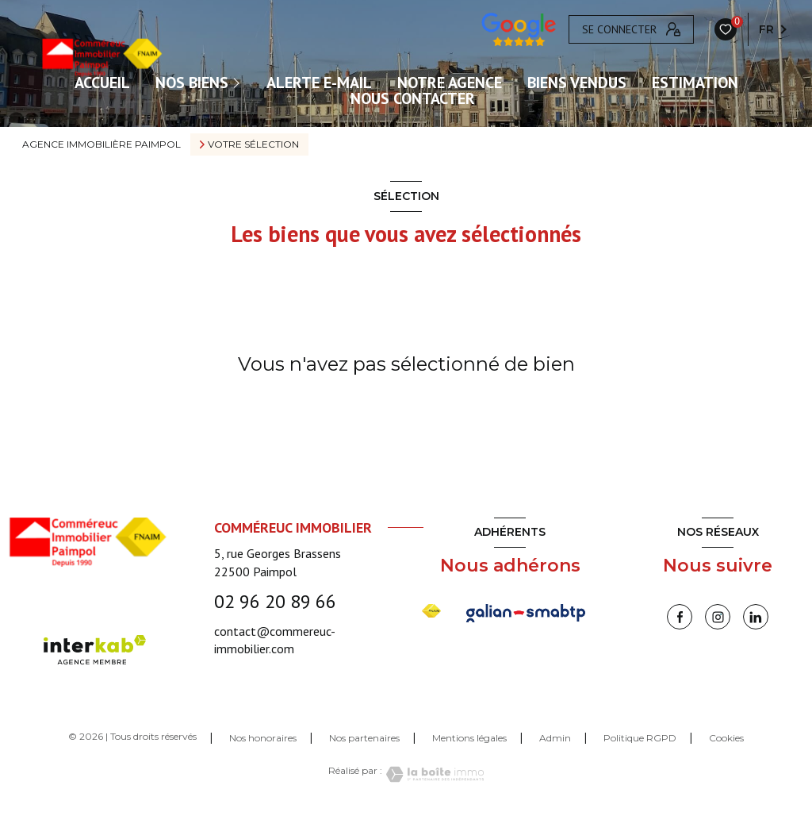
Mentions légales (469, 738)
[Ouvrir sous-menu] (238, 82)
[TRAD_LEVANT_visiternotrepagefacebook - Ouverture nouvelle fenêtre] (679, 616)
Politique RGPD (639, 738)
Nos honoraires (263, 738)
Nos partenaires (364, 738)
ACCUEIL (102, 82)
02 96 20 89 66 (275, 601)
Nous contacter (412, 98)
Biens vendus (576, 82)
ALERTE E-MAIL (319, 82)
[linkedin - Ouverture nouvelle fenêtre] (755, 616)
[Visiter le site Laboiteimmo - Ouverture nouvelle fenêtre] (433, 774)
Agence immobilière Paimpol (101, 144)
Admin (555, 738)
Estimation (695, 82)
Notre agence (449, 82)
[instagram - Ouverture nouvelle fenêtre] (717, 616)
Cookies (726, 738)
